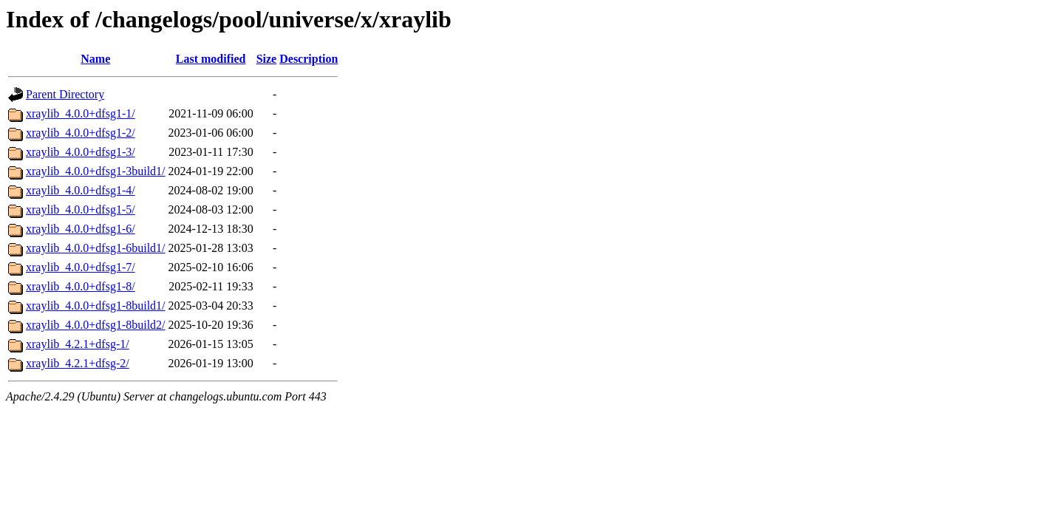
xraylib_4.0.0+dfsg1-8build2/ (96, 324)
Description (308, 58)
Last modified (211, 58)
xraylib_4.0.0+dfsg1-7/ (80, 267)
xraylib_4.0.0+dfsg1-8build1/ (96, 305)
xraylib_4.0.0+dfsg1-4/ (80, 190)
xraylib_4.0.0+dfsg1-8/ (80, 286)
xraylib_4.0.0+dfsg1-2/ (80, 132)
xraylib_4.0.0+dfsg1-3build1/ (96, 171)
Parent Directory (65, 94)
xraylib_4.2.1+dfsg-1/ (77, 344)
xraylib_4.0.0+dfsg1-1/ (80, 113)
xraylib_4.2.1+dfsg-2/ (77, 363)
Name (95, 58)
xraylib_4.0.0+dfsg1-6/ (80, 228)
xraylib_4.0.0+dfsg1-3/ (80, 152)
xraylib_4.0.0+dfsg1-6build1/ (96, 248)
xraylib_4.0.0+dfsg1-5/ (80, 209)
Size (266, 58)
